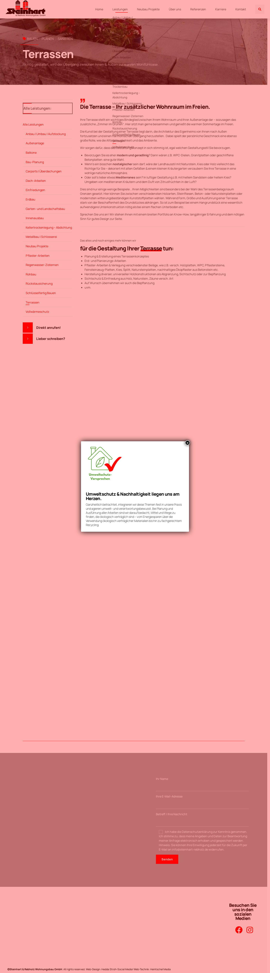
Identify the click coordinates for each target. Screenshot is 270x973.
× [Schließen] (187, 442)
